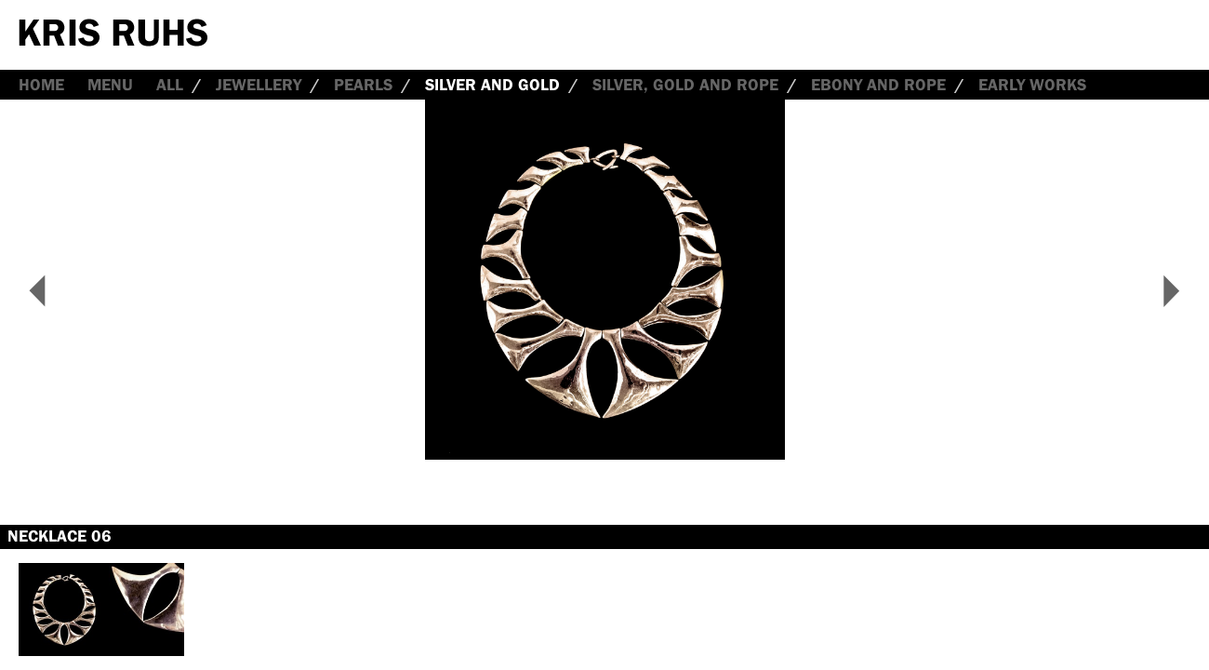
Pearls (363, 84)
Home (41, 84)
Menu (110, 84)
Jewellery (258, 84)
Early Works (1032, 84)
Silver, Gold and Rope (685, 84)
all (169, 84)
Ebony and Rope (878, 84)
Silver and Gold (492, 84)
